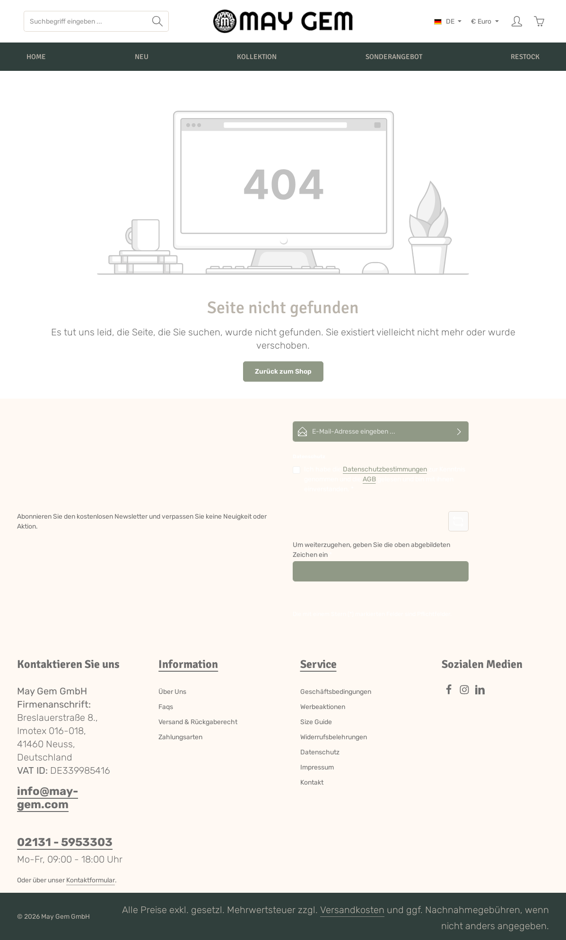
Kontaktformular (90, 880)
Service (318, 664)
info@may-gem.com (47, 798)
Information (188, 664)
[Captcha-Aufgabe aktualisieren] (458, 521)
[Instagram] (465, 693)
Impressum (317, 767)
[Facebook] (449, 693)
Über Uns (172, 692)
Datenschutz (320, 752)
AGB (369, 479)
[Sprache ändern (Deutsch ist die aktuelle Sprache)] (448, 21)
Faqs (165, 707)
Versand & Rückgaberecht (197, 722)
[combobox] (85, 21)
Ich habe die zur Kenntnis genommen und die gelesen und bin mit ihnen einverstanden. (384, 478)
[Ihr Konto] (516, 21)
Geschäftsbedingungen (335, 692)
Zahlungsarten (180, 737)
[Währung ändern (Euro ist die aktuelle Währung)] (485, 21)
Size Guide (316, 722)
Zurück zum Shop (283, 371)
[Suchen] (158, 21)
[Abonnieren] (459, 431)
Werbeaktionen (322, 707)
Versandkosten (352, 909)
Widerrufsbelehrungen (333, 737)
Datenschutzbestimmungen (385, 469)
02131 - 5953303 (65, 842)
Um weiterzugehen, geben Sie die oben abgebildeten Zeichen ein (371, 550)
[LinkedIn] (480, 693)
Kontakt (311, 782)
